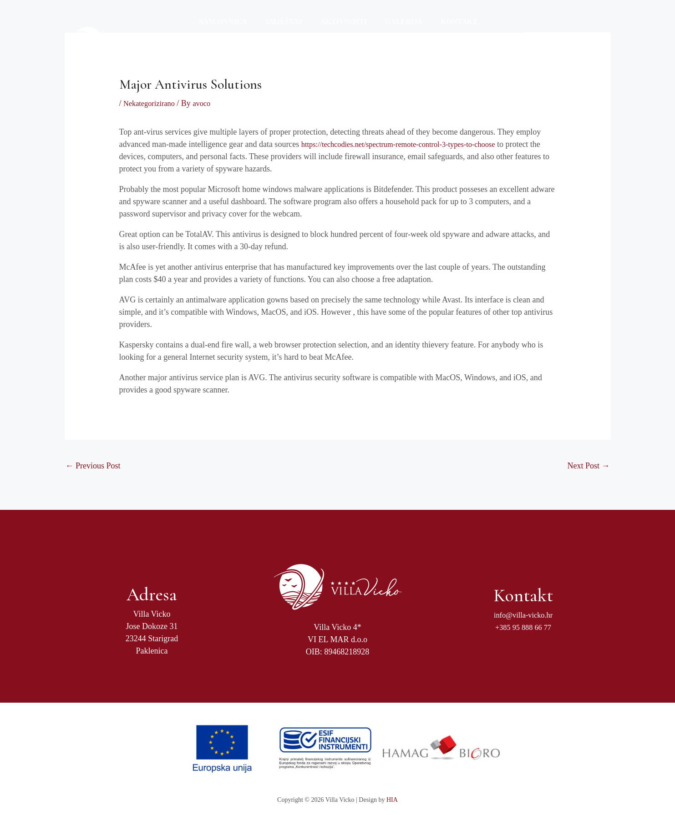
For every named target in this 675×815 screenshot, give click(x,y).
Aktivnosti (334, 30)
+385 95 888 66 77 (523, 626)
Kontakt (443, 30)
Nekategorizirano (151, 103)
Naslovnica (221, 30)
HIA (392, 799)
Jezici (488, 30)
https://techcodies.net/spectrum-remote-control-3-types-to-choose (408, 143)
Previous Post (93, 465)
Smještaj (278, 30)
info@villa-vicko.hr (523, 614)
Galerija (391, 30)
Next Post (588, 465)
